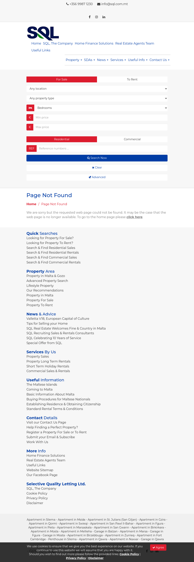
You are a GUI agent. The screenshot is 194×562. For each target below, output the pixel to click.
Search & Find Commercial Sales (51, 257)
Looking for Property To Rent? (49, 243)
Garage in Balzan (105, 531)
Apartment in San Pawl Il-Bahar (111, 523)
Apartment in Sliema (41, 519)
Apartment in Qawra (93, 539)
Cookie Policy (36, 493)
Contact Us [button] (160, 60)
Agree (158, 547)
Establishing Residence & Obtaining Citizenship (63, 404)
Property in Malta (39, 295)
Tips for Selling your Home (47, 323)
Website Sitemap (39, 470)
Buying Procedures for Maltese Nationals (58, 399)
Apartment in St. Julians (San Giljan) (112, 519)
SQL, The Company (58, 43)
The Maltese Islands (41, 384)
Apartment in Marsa (134, 531)
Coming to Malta (39, 389)
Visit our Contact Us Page (46, 422)
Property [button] (74, 60)
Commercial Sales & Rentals (48, 371)
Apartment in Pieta (41, 527)
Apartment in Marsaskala (74, 527)
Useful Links (40, 50)
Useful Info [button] (138, 60)
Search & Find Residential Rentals (52, 252)
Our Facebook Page (42, 475)
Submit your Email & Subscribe (50, 437)
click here (135, 217)
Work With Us (37, 442)
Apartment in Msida (71, 519)
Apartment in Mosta (44, 531)
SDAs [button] (89, 60)
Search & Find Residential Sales (50, 248)
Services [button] (118, 60)
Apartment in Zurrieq (119, 535)
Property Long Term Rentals (48, 361)
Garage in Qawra (152, 539)
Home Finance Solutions (94, 43)
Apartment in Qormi (43, 523)
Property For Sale (39, 300)
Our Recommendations (44, 290)
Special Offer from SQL (44, 343)
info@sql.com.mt (114, 4)
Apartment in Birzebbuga (85, 535)
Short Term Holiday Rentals (47, 366)
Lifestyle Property (39, 286)
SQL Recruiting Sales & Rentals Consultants (60, 333)
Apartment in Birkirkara (147, 527)
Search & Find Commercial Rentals (53, 262)
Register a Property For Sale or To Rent (56, 432)
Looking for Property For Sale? (50, 238)
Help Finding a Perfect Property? (52, 427)
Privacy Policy (37, 498)
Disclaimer (34, 503)
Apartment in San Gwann (111, 527)
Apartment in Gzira (152, 519)
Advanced (97, 177)
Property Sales (37, 356)
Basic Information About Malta (50, 394)
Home (36, 43)
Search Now (97, 158)
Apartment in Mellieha (76, 531)
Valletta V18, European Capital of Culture (57, 319)
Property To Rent (39, 305)
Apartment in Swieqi (73, 523)
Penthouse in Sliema (62, 539)
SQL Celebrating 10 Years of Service (53, 338)
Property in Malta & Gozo (45, 276)
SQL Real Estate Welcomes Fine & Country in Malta (66, 328)
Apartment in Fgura (149, 523)
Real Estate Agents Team (134, 43)
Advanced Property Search (47, 281)
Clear (97, 167)
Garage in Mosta (54, 535)
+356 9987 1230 (81, 4)
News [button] (102, 60)
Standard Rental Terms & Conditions (54, 409)
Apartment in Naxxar (124, 539)
